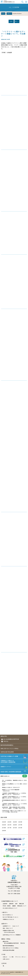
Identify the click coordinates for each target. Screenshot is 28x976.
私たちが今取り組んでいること (10, 917)
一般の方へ (4, 913)
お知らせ (9, 13)
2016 (14, 828)
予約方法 (5, 740)
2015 (19, 828)
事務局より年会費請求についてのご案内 (12, 784)
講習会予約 (4, 735)
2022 (3, 825)
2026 (3, 822)
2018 (3, 828)
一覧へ (24, 776)
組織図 (14, 906)
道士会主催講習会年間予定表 (11, 738)
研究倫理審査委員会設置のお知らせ (11, 800)
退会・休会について (8, 928)
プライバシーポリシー (20, 957)
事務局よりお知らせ (7, 788)
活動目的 (11, 904)
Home (3, 13)
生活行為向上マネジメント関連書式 (12, 935)
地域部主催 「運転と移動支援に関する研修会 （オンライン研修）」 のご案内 (13, 808)
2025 (9, 822)
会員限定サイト (7, 926)
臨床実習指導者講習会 (7, 744)
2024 (14, 822)
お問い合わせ (6, 959)
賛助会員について (21, 906)
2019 (19, 825)
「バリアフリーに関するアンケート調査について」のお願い (13, 33)
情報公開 (21, 904)
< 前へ (11, 21)
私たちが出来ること (8, 915)
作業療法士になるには (8, 920)
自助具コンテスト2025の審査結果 (10, 790)
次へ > (17, 21)
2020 (14, 825)
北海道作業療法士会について (9, 901)
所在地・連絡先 (7, 906)
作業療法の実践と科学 (8, 931)
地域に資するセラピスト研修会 (9, 748)
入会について (15, 926)
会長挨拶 (5, 904)
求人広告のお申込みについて (10, 908)
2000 (3, 831)
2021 (9, 825)
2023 (19, 822)
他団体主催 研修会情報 (7, 751)
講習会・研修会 (5, 939)
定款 (16, 904)
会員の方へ (4, 924)
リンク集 (11, 957)
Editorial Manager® (9, 933)
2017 (9, 828)
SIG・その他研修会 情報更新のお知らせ (12, 781)
